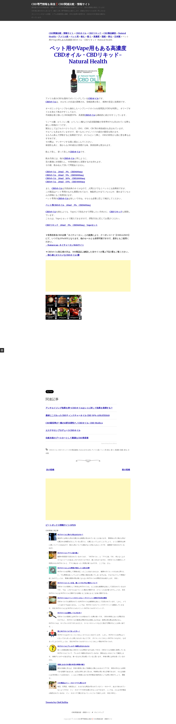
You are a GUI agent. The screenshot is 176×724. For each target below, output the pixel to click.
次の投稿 (50, 469)
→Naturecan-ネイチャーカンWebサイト (65, 245)
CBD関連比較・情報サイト (81, 712)
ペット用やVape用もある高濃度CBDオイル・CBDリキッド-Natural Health (88, 55)
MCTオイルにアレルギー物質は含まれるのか (73, 646)
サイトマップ (99, 712)
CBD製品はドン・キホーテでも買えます (71, 683)
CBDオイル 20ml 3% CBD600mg (64, 171)
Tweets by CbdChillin (57, 702)
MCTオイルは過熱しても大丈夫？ (69, 613)
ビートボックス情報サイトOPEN (61, 525)
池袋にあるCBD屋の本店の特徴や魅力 (71, 664)
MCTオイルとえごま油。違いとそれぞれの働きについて (77, 583)
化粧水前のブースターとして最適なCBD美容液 (67, 438)
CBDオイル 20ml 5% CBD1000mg (65, 175)
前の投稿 (126, 469)
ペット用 (103, 450)
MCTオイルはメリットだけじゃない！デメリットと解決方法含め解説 (82, 598)
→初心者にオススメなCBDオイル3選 (62, 255)
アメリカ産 (95, 450)
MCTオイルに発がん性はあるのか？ (70, 535)
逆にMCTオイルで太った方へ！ (68, 631)
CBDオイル (93, 98)
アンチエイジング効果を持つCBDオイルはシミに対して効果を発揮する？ (79, 408)
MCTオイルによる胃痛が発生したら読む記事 (73, 568)
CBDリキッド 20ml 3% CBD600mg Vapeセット (72, 225)
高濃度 (117, 450)
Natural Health (85, 450)
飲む (108, 450)
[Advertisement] (88, 276)
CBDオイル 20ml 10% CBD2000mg (65, 178)
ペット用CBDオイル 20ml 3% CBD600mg (68, 205)
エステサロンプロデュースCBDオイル (63, 430)
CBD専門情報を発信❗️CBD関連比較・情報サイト (60, 4)
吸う (112, 450)
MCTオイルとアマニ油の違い (68, 553)
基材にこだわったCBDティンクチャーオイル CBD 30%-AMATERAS (78, 415)
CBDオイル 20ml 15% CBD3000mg (65, 181)
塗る (125, 450)
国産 (121, 450)
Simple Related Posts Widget (109, 443)
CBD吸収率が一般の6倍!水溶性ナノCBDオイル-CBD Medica (74, 423)
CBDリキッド (116, 211)
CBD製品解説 (73, 450)
